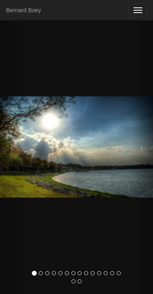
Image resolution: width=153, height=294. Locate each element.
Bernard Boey (23, 10)
